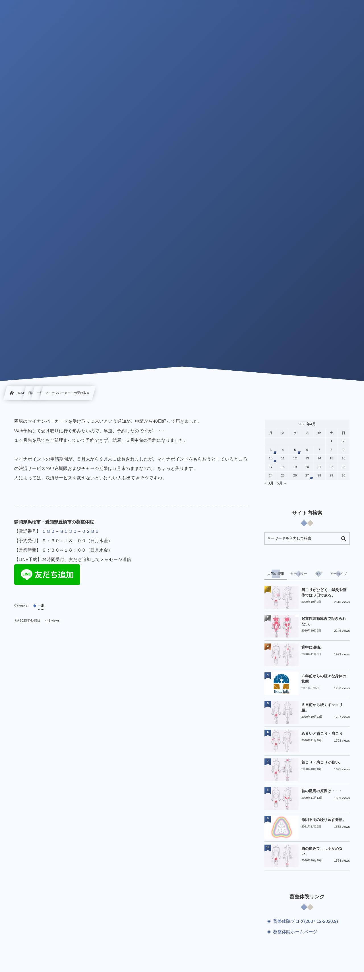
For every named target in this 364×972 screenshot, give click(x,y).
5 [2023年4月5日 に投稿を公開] (295, 450)
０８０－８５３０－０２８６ (70, 531)
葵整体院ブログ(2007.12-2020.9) (305, 921)
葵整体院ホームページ (295, 932)
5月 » (281, 483)
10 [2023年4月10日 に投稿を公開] (271, 458)
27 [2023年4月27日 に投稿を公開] (307, 475)
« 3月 (269, 483)
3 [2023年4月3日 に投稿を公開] (271, 450)
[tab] (275, 573)
